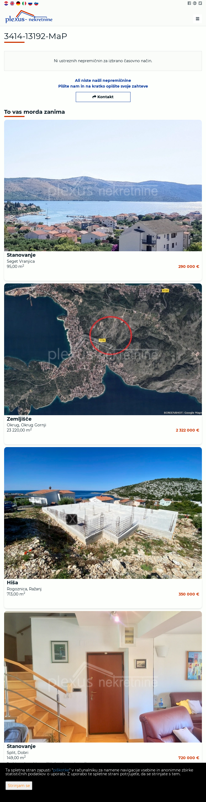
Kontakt (103, 96)
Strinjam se (19, 785)
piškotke (61, 770)
